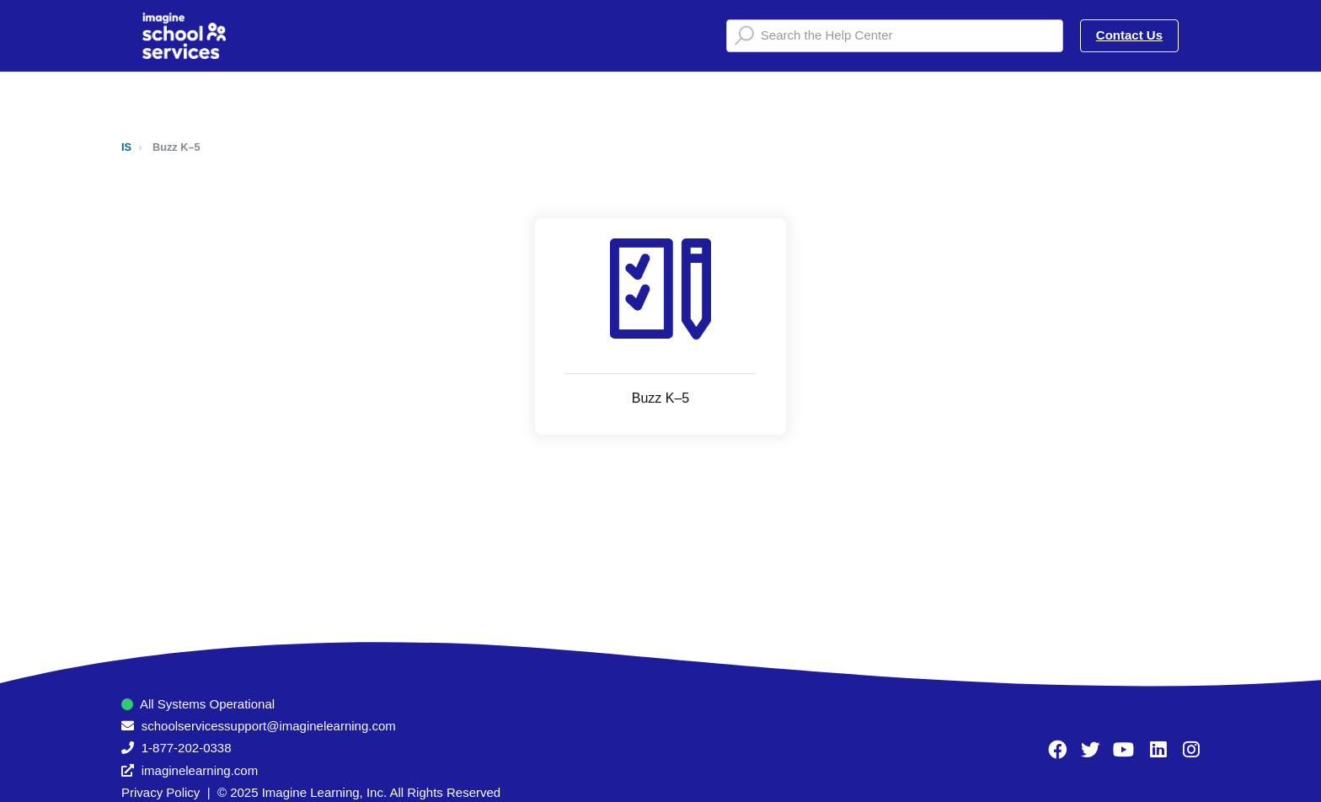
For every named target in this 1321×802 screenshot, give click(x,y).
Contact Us (1129, 35)
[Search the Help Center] (894, 35)
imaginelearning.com (200, 770)
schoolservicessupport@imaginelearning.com (269, 726)
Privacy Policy (160, 792)
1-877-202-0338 (187, 748)
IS (126, 147)
